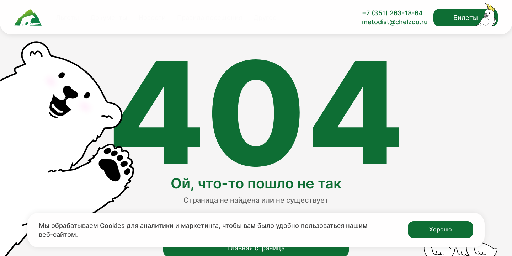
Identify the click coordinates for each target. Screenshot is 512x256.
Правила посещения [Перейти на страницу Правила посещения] (209, 17)
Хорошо (440, 229)
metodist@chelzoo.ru (395, 22)
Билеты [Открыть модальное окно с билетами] (465, 17)
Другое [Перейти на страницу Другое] (265, 17)
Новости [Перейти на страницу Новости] (152, 17)
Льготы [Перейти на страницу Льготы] (67, 17)
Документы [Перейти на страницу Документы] (108, 17)
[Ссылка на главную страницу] (28, 17)
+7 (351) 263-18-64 (392, 13)
